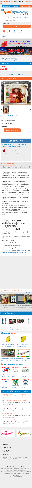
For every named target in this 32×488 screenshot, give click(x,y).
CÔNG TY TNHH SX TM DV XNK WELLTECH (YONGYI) (5, 388)
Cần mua (9, 31)
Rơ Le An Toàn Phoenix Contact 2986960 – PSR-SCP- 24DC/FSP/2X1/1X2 (8, 345)
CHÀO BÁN (7, 447)
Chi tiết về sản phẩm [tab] (7, 163)
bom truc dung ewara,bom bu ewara (4, 329)
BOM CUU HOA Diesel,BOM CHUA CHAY (20, 329)
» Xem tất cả (26, 391)
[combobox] (17, 23)
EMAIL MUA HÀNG (12, 130)
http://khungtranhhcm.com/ (10, 154)
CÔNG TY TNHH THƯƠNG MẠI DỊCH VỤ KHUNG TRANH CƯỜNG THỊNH (14, 145)
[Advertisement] (16, 272)
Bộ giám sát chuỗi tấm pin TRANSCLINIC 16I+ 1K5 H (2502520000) (8, 359)
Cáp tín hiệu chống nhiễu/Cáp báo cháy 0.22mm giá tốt (16, 420)
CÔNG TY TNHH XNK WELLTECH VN (25, 388)
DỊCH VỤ (6, 454)
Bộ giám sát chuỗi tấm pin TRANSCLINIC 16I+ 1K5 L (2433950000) (23, 359)
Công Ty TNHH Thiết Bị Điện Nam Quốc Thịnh (15, 388)
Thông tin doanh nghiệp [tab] (9, 167)
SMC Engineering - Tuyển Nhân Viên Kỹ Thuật (14, 394)
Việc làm (4, 31)
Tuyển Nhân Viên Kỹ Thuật (9, 407)
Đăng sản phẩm (26, 6)
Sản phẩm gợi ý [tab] (25, 167)
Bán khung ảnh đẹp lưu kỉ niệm (6, 306)
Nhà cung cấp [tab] (17, 17)
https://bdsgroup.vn (14, 479)
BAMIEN (6, 444)
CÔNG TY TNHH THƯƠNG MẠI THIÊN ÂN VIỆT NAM (15, 376)
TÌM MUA (6, 451)
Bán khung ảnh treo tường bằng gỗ (22, 306)
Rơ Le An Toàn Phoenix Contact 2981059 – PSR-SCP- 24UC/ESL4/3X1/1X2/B (23, 345)
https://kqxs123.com (24, 479)
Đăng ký (15, 6)
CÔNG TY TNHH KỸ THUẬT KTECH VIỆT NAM (25, 376)
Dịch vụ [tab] (26, 17)
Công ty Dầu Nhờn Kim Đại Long (6, 376)
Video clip (4, 35)
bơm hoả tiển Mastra (28, 329)
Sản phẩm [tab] (8, 17)
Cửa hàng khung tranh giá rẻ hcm (14, 306)
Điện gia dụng (12, 58)
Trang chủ (4, 58)
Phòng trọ (5, 479)
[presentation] (26, 291)
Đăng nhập (6, 6)
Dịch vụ (15, 31)
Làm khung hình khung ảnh (10, 60)
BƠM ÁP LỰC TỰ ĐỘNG (11, 329)
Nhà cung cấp (21, 31)
